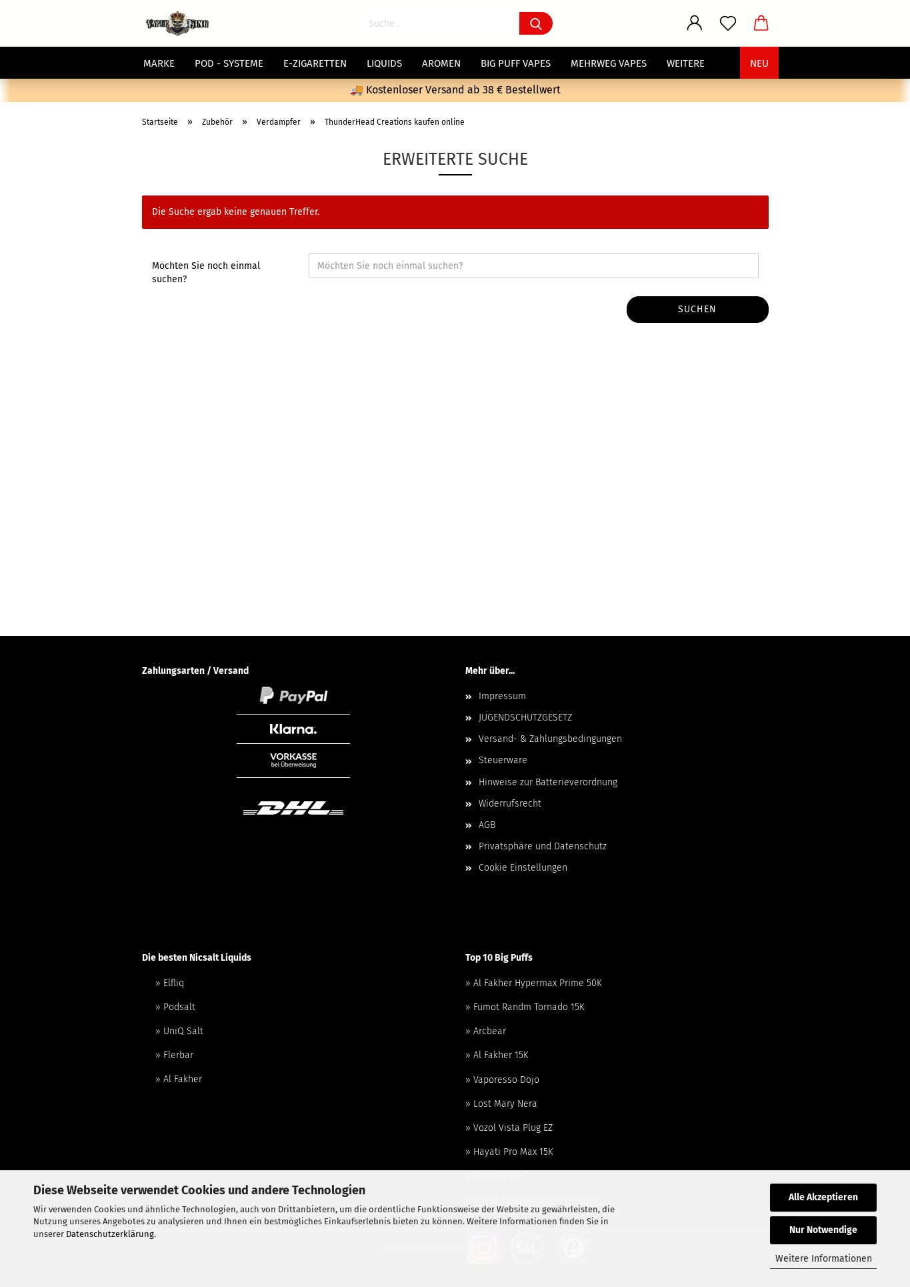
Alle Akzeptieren (823, 1197)
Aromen (441, 63)
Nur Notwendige (823, 1230)
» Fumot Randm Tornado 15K (525, 1007)
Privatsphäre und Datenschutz (543, 846)
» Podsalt (175, 1007)
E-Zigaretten (315, 63)
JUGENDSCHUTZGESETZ (525, 717)
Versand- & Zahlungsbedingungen (550, 739)
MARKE (159, 63)
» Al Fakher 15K (497, 1055)
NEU (759, 63)
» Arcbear (485, 1031)
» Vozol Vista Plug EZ (509, 1128)
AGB (487, 825)
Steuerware (503, 760)
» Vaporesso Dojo (502, 1080)
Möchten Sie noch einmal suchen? (206, 272)
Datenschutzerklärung (110, 1234)
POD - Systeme (229, 63)
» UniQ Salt (179, 1031)
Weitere (686, 63)
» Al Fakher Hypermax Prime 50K (533, 983)
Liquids (384, 63)
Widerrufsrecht (510, 803)
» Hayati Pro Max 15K (509, 1152)
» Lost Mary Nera (501, 1104)
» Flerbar (174, 1055)
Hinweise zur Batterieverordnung (548, 782)
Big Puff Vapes (516, 63)
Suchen (697, 309)
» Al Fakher (178, 1079)
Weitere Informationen (823, 1258)
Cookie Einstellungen (523, 867)
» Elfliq (169, 983)
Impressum (502, 696)
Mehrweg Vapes (609, 63)
